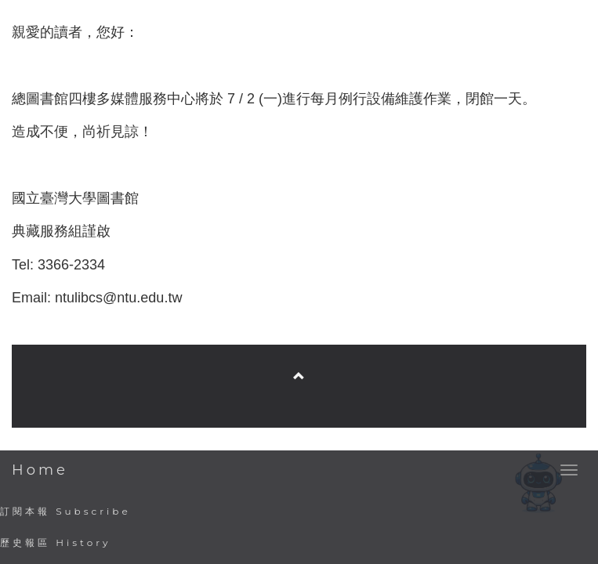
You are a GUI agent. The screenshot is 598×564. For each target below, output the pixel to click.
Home (40, 470)
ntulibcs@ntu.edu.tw (118, 298)
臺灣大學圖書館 (300, 328)
